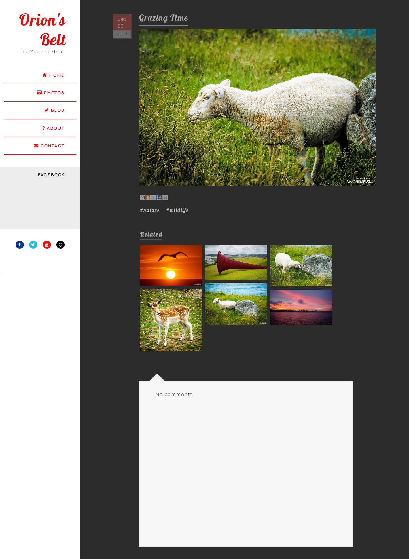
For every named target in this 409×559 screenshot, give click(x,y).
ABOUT (53, 127)
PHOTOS (50, 92)
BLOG (54, 110)
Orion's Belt (42, 29)
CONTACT (49, 145)
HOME (53, 74)
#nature (150, 210)
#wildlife (177, 210)
